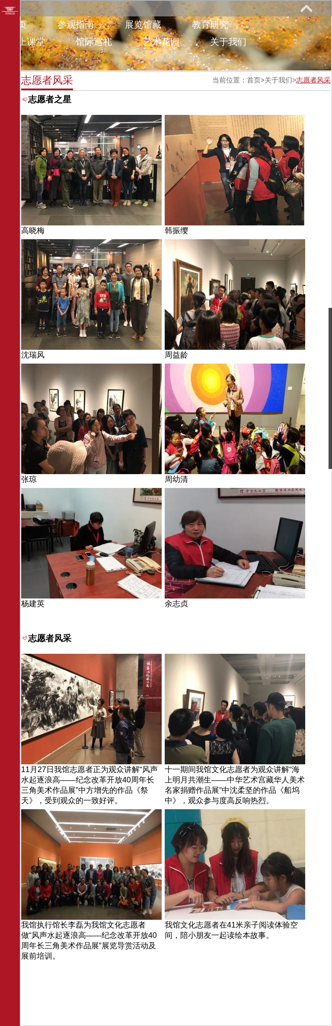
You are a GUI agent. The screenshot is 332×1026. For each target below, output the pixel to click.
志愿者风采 (313, 80)
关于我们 (228, 42)
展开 (306, 8)
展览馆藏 (143, 24)
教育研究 (210, 24)
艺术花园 (161, 42)
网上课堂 (27, 42)
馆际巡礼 (94, 42)
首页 (254, 80)
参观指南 (75, 24)
